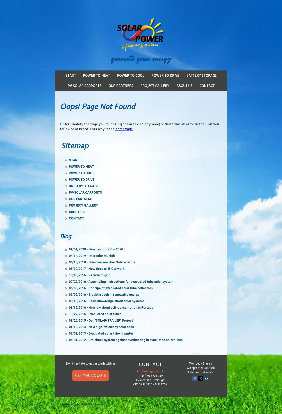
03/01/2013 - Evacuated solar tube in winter (101, 333)
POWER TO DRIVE (165, 75)
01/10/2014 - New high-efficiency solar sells (101, 327)
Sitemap (100, 403)
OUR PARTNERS (120, 86)
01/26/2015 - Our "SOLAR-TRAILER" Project (101, 320)
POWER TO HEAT (96, 75)
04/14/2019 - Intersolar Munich (92, 256)
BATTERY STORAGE (201, 75)
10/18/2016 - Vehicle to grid (89, 275)
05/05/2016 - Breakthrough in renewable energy (104, 294)
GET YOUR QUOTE (90, 375)
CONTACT (207, 86)
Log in (219, 407)
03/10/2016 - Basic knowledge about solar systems (106, 301)
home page (124, 129)
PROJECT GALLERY (154, 86)
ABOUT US (184, 86)
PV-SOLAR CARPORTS (84, 86)
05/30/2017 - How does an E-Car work (97, 269)
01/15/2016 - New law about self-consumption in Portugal (111, 307)
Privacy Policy (74, 403)
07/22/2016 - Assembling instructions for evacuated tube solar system (121, 281)
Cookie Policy (88, 403)
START (71, 75)
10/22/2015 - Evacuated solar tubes (95, 314)
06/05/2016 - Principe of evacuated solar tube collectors (111, 288)
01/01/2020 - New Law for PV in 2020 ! (97, 249)
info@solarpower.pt (150, 371)
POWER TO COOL (130, 75)
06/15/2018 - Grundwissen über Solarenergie (102, 262)
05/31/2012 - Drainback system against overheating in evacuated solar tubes (126, 340)
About (63, 403)
